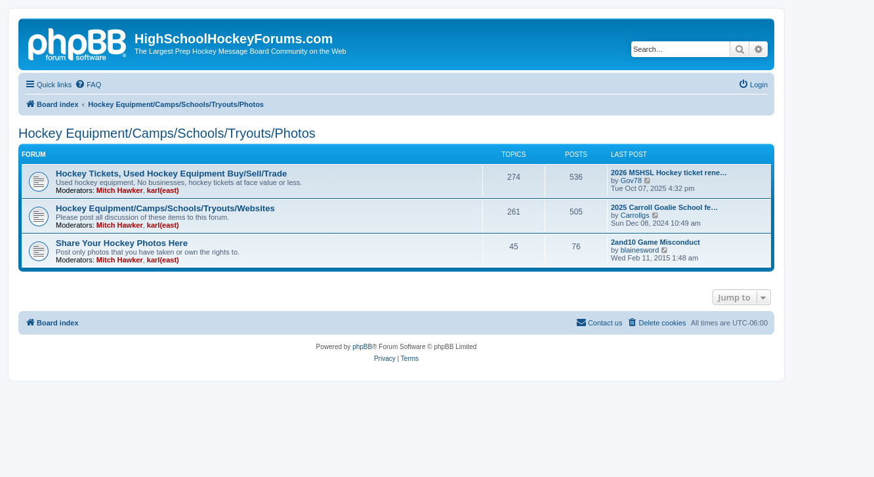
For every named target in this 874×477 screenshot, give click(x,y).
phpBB (362, 346)
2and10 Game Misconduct (655, 242)
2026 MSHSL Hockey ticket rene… (669, 172)
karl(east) (163, 190)
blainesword (640, 250)
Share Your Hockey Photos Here (122, 243)
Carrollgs (635, 215)
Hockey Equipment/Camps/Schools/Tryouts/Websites (165, 208)
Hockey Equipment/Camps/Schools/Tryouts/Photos (167, 133)
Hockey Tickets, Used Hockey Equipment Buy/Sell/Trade (171, 173)
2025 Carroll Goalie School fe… (664, 207)
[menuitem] (88, 85)
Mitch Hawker (119, 190)
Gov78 (631, 180)
